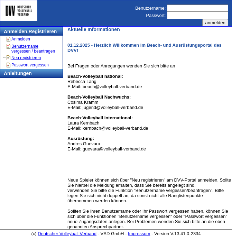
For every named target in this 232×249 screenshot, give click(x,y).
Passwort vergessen (30, 65)
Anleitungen (18, 73)
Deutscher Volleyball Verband (67, 233)
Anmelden (20, 39)
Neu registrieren (26, 57)
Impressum (139, 233)
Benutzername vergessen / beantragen (33, 49)
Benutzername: (150, 8)
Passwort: (156, 15)
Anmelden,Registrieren (30, 31)
